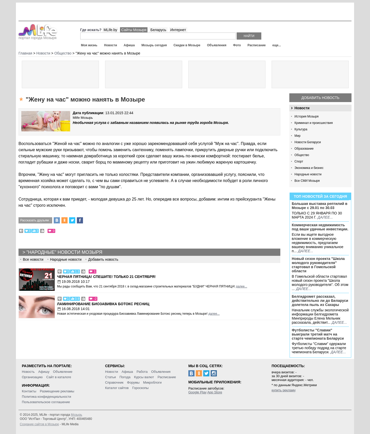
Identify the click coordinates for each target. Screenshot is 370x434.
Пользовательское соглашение (46, 402)
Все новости (33, 259)
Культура (300, 129)
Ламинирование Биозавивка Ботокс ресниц (103, 304)
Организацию (32, 377)
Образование (303, 148)
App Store (214, 392)
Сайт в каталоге (58, 377)
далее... (325, 217)
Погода (125, 377)
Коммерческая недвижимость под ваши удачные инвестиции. (320, 227)
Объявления (216, 45)
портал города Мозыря (37, 36)
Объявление (62, 372)
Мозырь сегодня (154, 45)
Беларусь (158, 30)
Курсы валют (144, 377)
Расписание (256, 45)
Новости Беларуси (307, 142)
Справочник (114, 382)
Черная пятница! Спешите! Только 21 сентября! (106, 277)
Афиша (129, 45)
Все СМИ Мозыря (307, 181)
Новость (28, 372)
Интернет (178, 30)
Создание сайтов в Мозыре (39, 424)
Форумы (133, 382)
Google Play (197, 392)
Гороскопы (140, 388)
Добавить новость (320, 98)
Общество (301, 155)
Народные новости (307, 174)
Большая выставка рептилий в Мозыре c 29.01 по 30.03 (319, 206)
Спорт (298, 161)
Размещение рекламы (57, 391)
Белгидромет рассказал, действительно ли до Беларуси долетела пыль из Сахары (320, 300)
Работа (141, 372)
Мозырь (76, 415)
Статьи (110, 377)
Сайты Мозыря (133, 30)
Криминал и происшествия (313, 123)
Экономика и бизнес (308, 168)
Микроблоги (152, 382)
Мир (297, 136)
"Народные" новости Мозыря (64, 252)
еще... (276, 45)
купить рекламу (284, 390)
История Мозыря (306, 116)
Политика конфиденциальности (46, 397)
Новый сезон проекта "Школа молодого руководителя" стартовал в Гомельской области (318, 265)
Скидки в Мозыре (186, 45)
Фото (237, 45)
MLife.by (110, 30)
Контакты (29, 391)
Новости (110, 45)
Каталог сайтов (117, 388)
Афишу (44, 372)
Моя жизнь (89, 45)
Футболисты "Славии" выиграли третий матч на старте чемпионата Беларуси (318, 334)
